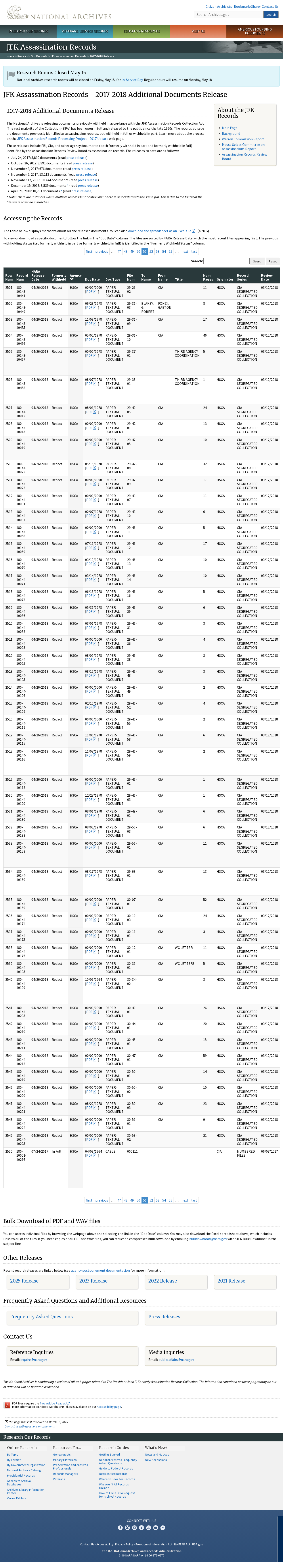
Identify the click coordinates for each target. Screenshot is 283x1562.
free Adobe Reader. (55, 1403)
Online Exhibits (16, 1498)
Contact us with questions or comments (30, 1426)
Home (10, 56)
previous (101, 251)
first (89, 251)
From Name (163, 277)
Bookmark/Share (247, 6)
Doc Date (92, 279)
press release (76, 157)
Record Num (22, 277)
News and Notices (157, 1454)
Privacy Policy (124, 1544)
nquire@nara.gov (34, 1359)
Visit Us (198, 31)
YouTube (148, 1527)
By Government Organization (26, 1465)
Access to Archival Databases (19, 1482)
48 (125, 251)
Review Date (267, 277)
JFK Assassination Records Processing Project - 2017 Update (62, 138)
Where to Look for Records (117, 1479)
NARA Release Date (37, 275)
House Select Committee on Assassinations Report (243, 146)
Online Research (22, 1447)
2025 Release (24, 1281)
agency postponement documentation (100, 1270)
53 (157, 251)
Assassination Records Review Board (244, 156)
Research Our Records (28, 31)
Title (179, 279)
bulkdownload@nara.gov (208, 1239)
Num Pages (208, 277)
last (194, 251)
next (185, 251)
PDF (89, 291)
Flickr (162, 1527)
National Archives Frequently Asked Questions (118, 1461)
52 (151, 251)
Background (231, 133)
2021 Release (231, 1281)
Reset (273, 261)
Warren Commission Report (243, 139)
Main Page (229, 127)
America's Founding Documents (255, 31)
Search (271, 15)
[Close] (278, 1521)
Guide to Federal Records (116, 1468)
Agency (76, 277)
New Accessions (156, 1460)
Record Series (243, 277)
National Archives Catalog (24, 1470)
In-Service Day (132, 79)
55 (170, 251)
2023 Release (93, 1281)
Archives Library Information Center (25, 1491)
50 (138, 251)
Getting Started (109, 1454)
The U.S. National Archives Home (59, 12)
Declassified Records (113, 1474)
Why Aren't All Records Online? (114, 1486)
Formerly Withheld (59, 277)
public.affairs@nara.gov (176, 1359)
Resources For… (67, 1447)
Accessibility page (109, 1407)
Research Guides (114, 1447)
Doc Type (112, 279)
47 (119, 251)
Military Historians (65, 1460)
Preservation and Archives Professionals (70, 1466)
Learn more (244, 1554)
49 (132, 251)
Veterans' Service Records (85, 31)
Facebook (120, 1527)
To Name (146, 277)
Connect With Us (141, 1520)
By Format (14, 1460)
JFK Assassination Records (68, 56)
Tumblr (141, 1527)
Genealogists (62, 1454)
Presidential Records (21, 1475)
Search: (197, 261)
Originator (225, 279)
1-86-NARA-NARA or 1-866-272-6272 (141, 1555)
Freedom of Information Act (154, 1544)
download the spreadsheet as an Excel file (159, 231)
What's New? (156, 1447)
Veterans (59, 1479)
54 (164, 251)
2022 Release (162, 1281)
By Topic (12, 1454)
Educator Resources (141, 31)
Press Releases (164, 1316)
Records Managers (65, 1474)
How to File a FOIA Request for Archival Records (117, 1494)
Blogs (155, 1527)
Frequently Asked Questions (41, 1316)
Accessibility (104, 1544)
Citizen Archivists (219, 6)
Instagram (134, 1527)
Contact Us (270, 6)
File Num (131, 277)
